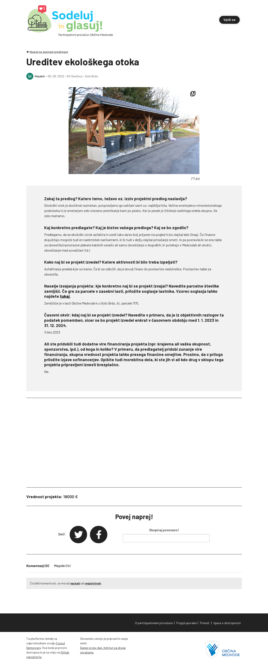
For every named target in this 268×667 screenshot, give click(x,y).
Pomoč (204, 623)
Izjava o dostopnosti (227, 623)
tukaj (65, 296)
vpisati (75, 583)
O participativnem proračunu (154, 623)
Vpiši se (229, 19)
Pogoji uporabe (186, 623)
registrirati (93, 583)
